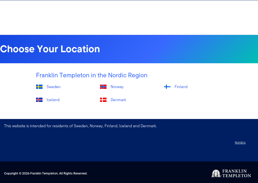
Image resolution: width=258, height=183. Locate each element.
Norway (117, 87)
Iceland (53, 100)
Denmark (118, 100)
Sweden (54, 87)
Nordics (240, 142)
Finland (181, 87)
